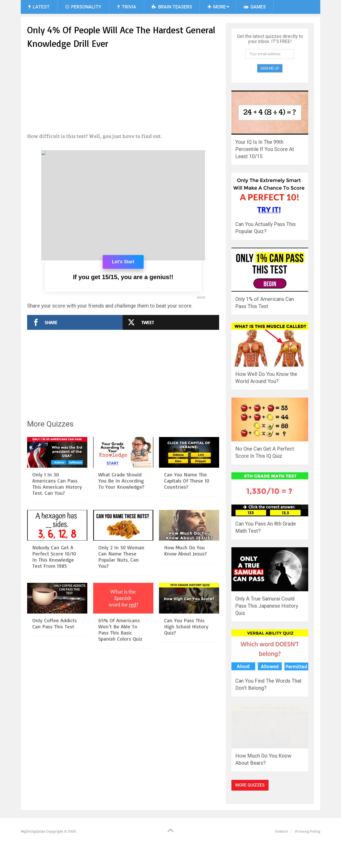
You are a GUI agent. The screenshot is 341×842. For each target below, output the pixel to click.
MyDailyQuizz (33, 831)
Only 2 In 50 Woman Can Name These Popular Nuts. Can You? (121, 556)
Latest (39, 6)
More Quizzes (250, 785)
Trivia (126, 6)
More (217, 6)
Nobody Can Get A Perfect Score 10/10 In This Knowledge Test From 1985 (54, 556)
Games (254, 6)
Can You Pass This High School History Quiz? (186, 626)
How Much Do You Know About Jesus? (185, 550)
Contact (281, 831)
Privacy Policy (307, 831)
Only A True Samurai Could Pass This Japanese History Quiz (266, 606)
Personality (83, 6)
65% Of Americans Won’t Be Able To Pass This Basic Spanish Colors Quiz (120, 629)
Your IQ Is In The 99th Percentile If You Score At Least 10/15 (264, 149)
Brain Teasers (172, 6)
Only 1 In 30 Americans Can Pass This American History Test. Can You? (57, 483)
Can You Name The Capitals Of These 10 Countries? (186, 480)
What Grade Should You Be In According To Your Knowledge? (121, 480)
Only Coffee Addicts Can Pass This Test (54, 623)
